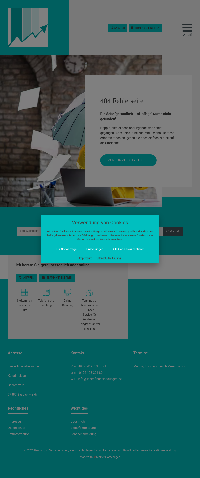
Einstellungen (94, 249)
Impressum (85, 258)
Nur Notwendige (66, 249)
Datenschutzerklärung (108, 258)
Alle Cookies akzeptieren (128, 249)
